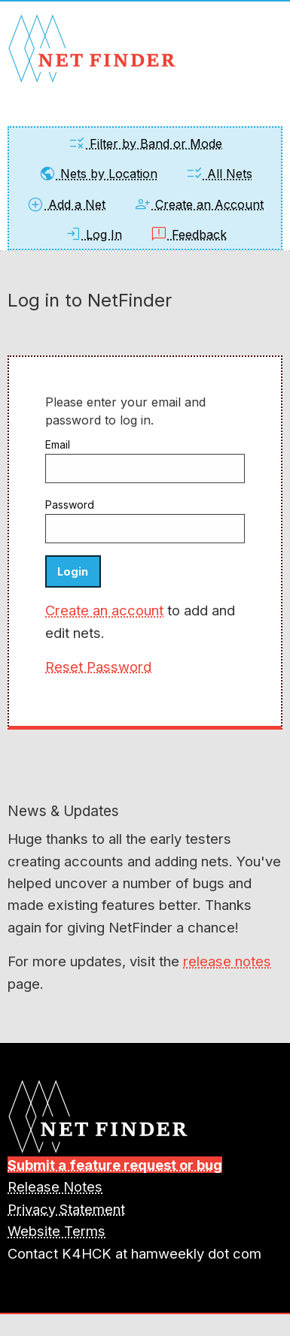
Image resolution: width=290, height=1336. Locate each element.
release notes (227, 961)
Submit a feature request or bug (115, 1164)
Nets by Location (97, 173)
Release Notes (55, 1186)
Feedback (188, 234)
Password (69, 504)
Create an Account (198, 204)
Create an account (104, 610)
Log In (93, 234)
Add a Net (65, 204)
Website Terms (56, 1231)
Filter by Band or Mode (145, 143)
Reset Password (98, 666)
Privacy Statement (66, 1209)
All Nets (218, 173)
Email (57, 444)
